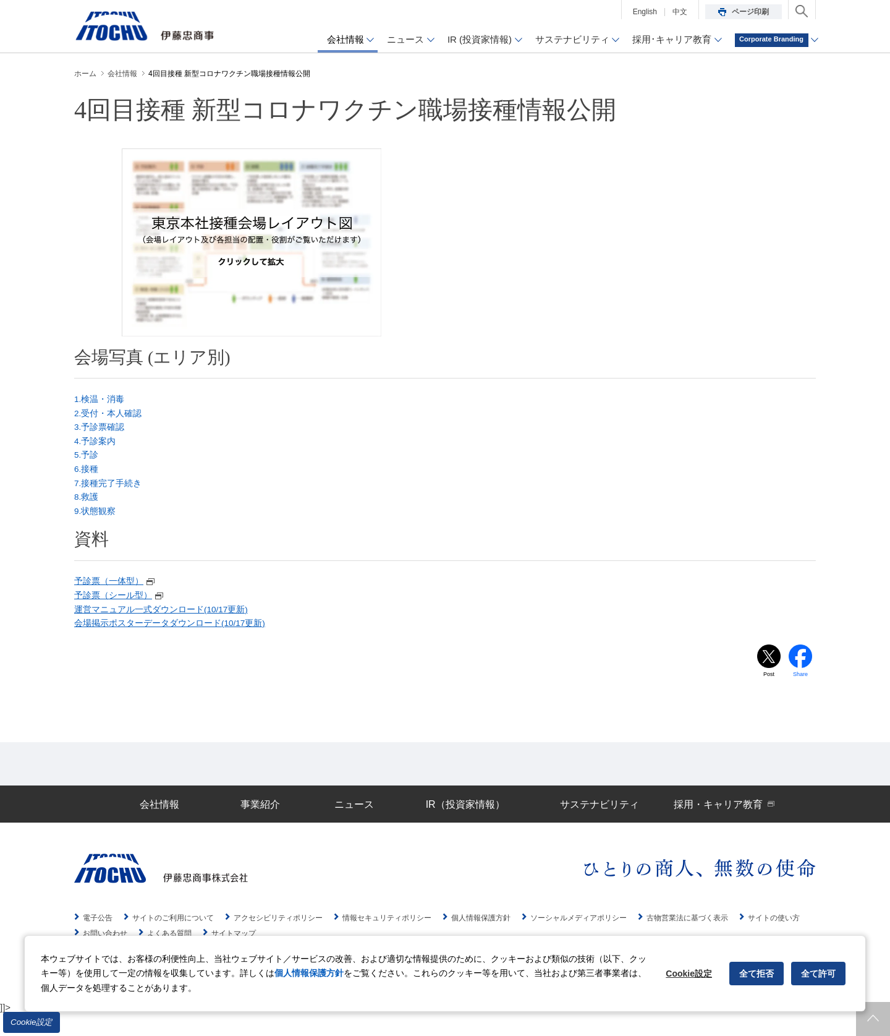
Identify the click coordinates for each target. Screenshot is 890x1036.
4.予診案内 (96, 447)
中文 (679, 11)
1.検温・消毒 (101, 400)
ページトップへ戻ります (873, 1019)
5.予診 (87, 462)
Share (800, 695)
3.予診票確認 (101, 431)
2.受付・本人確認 (110, 416)
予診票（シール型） (122, 612)
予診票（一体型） (117, 596)
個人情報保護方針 (309, 973)
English (645, 11)
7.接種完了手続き (110, 493)
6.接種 (87, 478)
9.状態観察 (96, 524)
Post (769, 695)
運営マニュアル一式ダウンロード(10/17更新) (167, 627)
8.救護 (87, 508)
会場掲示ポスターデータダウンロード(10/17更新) (177, 643)
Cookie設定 (32, 1022)
